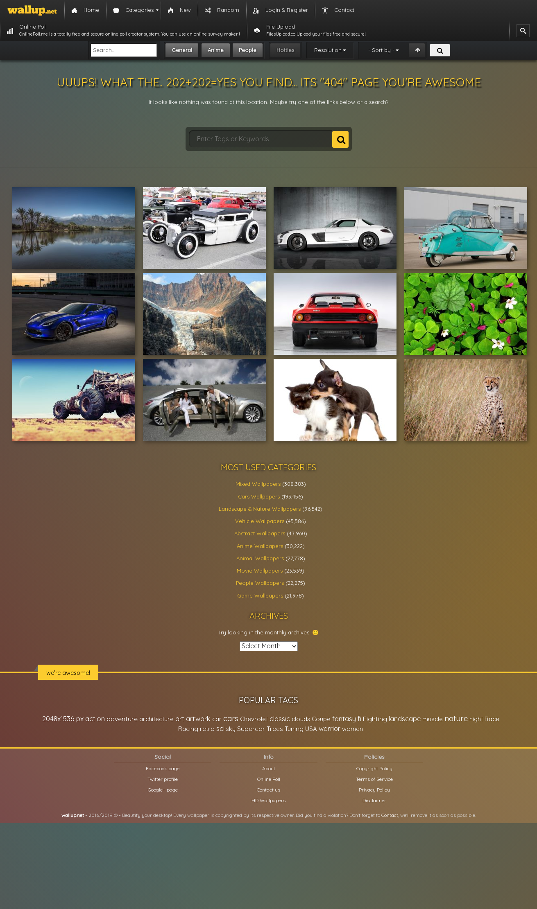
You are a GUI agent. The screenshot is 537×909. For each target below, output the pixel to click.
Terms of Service (374, 779)
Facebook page (162, 768)
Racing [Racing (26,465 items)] (188, 729)
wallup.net (72, 815)
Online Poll (268, 779)
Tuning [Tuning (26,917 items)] (294, 729)
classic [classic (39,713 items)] (280, 718)
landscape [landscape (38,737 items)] (405, 719)
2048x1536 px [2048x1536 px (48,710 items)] (63, 718)
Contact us (268, 790)
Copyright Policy (374, 768)
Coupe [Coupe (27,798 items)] (321, 719)
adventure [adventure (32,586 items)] (122, 719)
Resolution (328, 50)
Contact (389, 815)
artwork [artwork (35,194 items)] (198, 719)
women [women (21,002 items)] (352, 729)
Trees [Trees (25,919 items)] (275, 729)
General (182, 50)
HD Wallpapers (268, 800)
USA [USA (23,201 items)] (311, 729)
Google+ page (163, 790)
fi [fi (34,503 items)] (359, 719)
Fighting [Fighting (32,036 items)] (375, 719)
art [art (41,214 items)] (179, 718)
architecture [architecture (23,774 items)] (156, 719)
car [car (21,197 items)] (217, 719)
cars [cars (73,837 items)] (230, 718)
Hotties (285, 50)
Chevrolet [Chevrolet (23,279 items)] (254, 719)
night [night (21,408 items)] (476, 719)
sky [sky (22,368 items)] (231, 729)
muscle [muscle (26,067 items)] (432, 719)
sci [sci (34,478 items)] (220, 728)
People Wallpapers (260, 583)
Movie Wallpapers (260, 570)
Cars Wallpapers (259, 496)
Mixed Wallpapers (258, 483)
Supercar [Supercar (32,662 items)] (251, 728)
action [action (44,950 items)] (95, 718)
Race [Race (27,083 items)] (492, 719)
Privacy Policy (374, 790)
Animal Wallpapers (260, 558)
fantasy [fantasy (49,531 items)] (344, 718)
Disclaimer (374, 800)
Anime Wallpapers (260, 546)
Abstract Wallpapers (259, 533)
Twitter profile (162, 779)
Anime (216, 50)
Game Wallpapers (260, 595)
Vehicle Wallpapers (259, 521)
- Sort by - (381, 50)
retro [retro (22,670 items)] (207, 729)
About (268, 768)
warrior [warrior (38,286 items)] (329, 728)
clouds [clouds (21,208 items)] (301, 719)
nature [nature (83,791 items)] (456, 718)
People (247, 50)
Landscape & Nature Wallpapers (260, 508)
